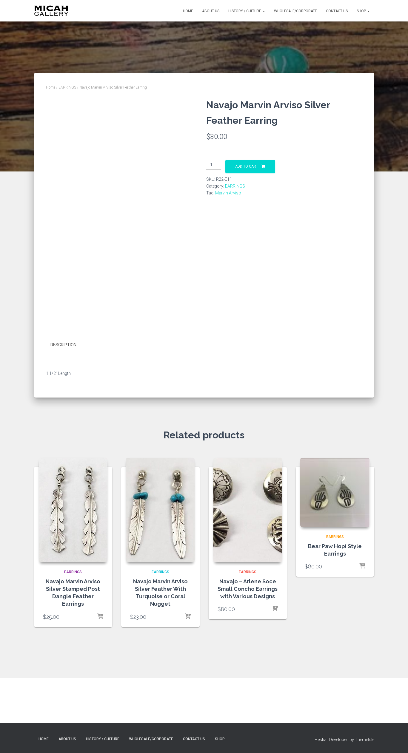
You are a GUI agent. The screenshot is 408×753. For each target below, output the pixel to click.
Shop (363, 11)
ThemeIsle (364, 739)
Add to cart (246, 166)
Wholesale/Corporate (295, 11)
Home (188, 11)
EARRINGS (67, 87)
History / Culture (246, 11)
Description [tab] (63, 385)
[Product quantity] (213, 165)
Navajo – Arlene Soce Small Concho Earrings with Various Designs (248, 629)
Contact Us (337, 11)
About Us (210, 11)
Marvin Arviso (228, 193)
